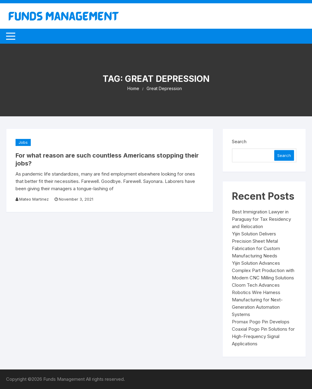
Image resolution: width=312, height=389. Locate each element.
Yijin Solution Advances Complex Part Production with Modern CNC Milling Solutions (263, 270)
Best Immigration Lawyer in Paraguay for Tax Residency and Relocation (261, 219)
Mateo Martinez (34, 199)
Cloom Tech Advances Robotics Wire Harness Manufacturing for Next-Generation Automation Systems (257, 299)
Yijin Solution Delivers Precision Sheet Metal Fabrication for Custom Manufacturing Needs (256, 245)
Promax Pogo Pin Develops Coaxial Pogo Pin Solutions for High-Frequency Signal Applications (263, 333)
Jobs (23, 142)
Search (239, 141)
